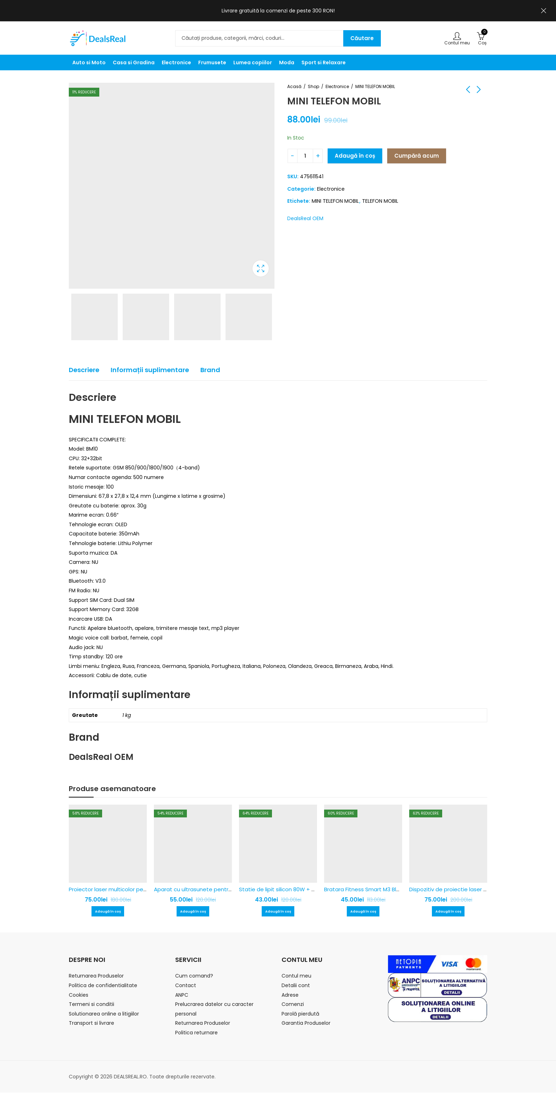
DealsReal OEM (305, 218)
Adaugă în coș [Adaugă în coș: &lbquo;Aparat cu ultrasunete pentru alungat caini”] (193, 912)
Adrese (290, 996)
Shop (313, 86)
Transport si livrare (91, 1024)
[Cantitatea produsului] (305, 156)
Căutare (362, 38)
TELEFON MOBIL (380, 201)
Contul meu (296, 977)
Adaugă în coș (355, 155)
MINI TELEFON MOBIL (335, 201)
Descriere (84, 369)
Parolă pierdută (300, 1015)
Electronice (337, 86)
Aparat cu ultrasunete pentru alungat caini (210, 889)
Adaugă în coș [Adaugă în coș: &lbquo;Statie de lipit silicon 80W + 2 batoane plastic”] (278, 912)
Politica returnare (196, 1034)
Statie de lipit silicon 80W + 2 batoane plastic (298, 889)
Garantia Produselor (306, 1024)
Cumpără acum (416, 155)
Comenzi (293, 1005)
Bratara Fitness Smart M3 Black (364, 889)
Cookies (78, 996)
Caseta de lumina (260, 268)
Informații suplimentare (150, 369)
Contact (185, 986)
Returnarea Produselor (96, 977)
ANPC (181, 996)
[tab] (84, 370)
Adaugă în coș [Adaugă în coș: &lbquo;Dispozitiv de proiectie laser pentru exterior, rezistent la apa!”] (448, 912)
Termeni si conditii (91, 1005)
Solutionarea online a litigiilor (104, 1015)
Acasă (294, 86)
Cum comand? (194, 977)
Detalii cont (296, 986)
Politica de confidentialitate (103, 986)
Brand (210, 369)
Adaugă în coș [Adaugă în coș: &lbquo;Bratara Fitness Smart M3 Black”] (363, 912)
